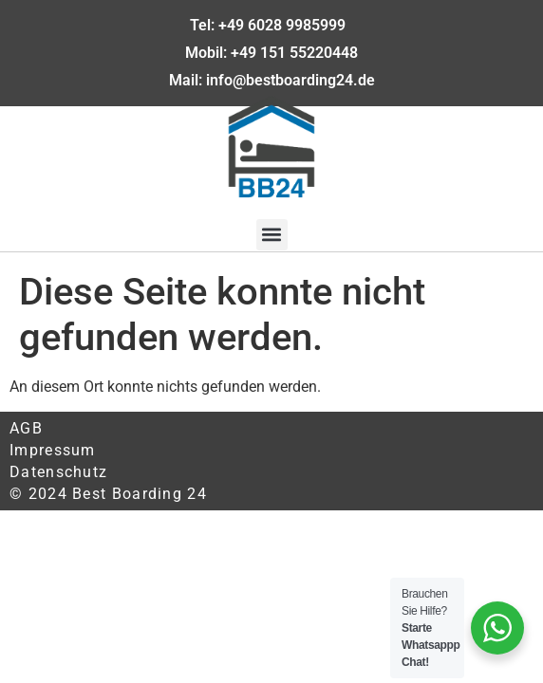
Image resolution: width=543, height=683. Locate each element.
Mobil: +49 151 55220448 (271, 53)
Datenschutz (58, 472)
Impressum (52, 450)
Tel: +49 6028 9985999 (271, 25)
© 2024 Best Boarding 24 (108, 494)
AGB (26, 428)
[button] (272, 234)
